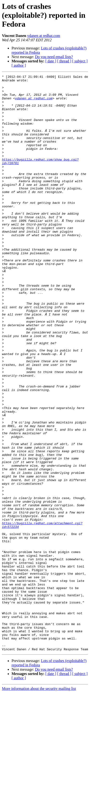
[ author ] (19, 65)
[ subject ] (80, 61)
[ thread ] (64, 61)
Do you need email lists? (54, 57)
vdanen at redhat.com (43, 36)
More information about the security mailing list (39, 804)
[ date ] (50, 61)
